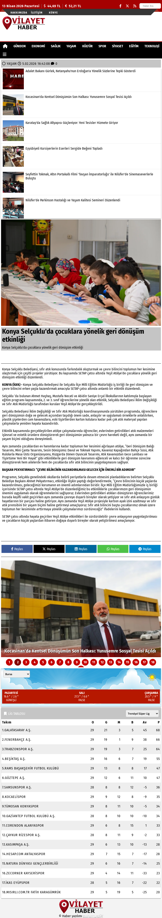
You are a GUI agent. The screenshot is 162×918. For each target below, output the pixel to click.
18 (152, 662)
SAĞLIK (56, 46)
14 (119, 662)
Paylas (17, 549)
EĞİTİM (134, 46)
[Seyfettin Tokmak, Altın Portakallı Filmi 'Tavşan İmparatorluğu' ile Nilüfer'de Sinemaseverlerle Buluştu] (81, 182)
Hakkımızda (19, 12)
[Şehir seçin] (16, 674)
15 (127, 662)
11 (93, 662)
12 (102, 662)
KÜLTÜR (87, 46)
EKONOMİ (38, 46)
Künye (53, 12)
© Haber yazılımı (81, 916)
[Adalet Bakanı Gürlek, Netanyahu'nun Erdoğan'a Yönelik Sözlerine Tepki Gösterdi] (81, 79)
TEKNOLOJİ (151, 46)
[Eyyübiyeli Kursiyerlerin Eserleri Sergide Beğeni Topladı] (81, 156)
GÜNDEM (20, 46)
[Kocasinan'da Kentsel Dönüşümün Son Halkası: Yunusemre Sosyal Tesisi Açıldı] (81, 104)
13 (110, 662)
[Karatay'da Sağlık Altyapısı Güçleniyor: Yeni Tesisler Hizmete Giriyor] (81, 130)
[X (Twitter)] (127, 6)
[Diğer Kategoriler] (4, 54)
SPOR (102, 46)
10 (85, 662)
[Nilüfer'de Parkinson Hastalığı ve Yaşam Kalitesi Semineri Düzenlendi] (81, 208)
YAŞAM (71, 46)
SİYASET (117, 46)
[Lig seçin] (142, 713)
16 (136, 662)
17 (144, 662)
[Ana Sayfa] (5, 46)
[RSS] (134, 6)
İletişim (36, 12)
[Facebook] (120, 6)
